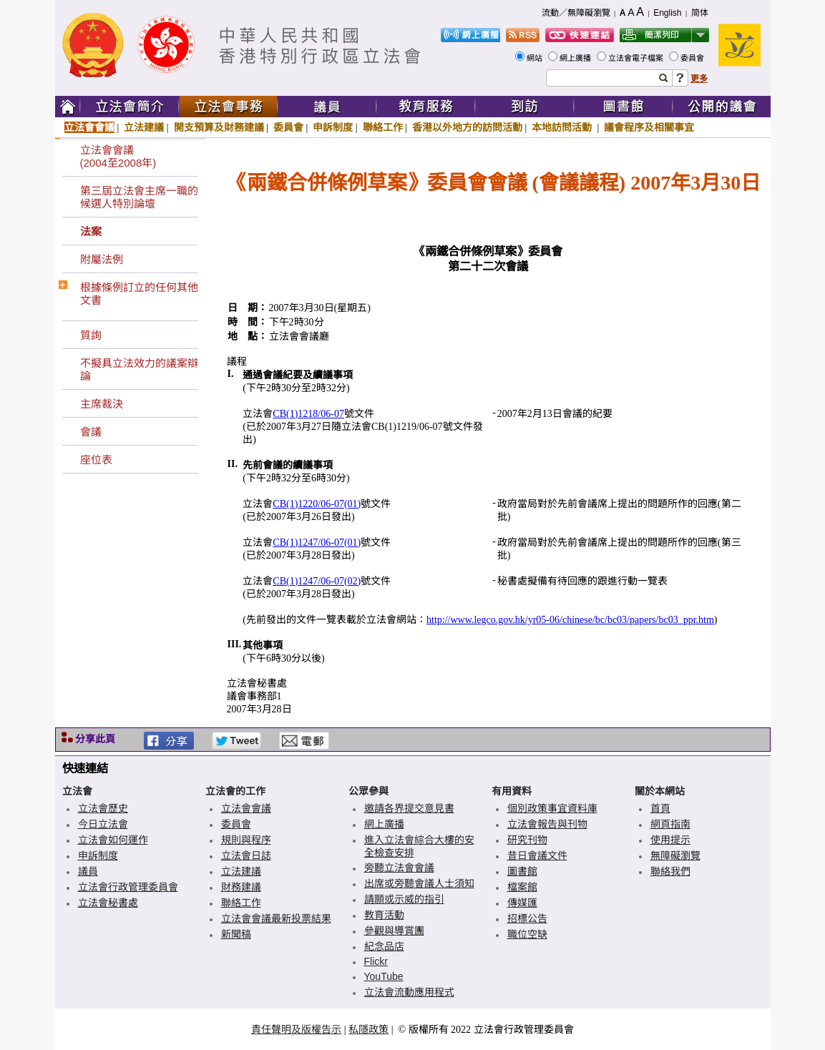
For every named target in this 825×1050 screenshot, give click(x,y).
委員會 (693, 58)
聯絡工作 (383, 127)
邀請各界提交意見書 (409, 808)
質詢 (91, 335)
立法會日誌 (246, 855)
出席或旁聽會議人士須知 (419, 883)
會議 (91, 432)
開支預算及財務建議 (219, 127)
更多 (699, 79)
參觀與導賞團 (394, 930)
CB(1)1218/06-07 (308, 413)
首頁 (660, 808)
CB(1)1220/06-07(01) (317, 504)
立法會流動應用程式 (409, 992)
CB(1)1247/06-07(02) (317, 581)
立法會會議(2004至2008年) (118, 156)
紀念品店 (384, 946)
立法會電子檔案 (636, 58)
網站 (536, 58)
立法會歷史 (103, 808)
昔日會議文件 (537, 855)
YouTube (384, 976)
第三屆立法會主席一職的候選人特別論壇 (139, 197)
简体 (699, 13)
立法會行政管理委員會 (128, 887)
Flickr (376, 961)
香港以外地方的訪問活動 (467, 127)
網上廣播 (576, 58)
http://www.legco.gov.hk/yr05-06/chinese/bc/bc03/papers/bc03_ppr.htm (570, 619)
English (667, 13)
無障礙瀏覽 (675, 855)
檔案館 (522, 887)
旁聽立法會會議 (399, 867)
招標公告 (527, 918)
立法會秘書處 (108, 902)
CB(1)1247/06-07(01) (317, 542)
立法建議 (144, 127)
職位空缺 (527, 934)
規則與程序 (246, 839)
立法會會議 (89, 127)
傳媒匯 (522, 902)
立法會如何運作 (113, 839)
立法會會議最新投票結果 (276, 918)
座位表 (96, 459)
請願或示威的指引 (404, 899)
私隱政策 (368, 1029)
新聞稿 (236, 934)
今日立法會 (103, 824)
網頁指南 (670, 824)
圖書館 (522, 871)
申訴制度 (333, 127)
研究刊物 (527, 839)
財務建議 (241, 887)
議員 (88, 871)
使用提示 (670, 839)
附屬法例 (101, 259)
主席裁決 (101, 404)
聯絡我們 (670, 871)
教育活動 (384, 915)
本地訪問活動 (563, 127)
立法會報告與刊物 (547, 824)
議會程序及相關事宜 (649, 127)
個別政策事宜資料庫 (552, 808)
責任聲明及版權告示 (296, 1029)
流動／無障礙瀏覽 (576, 13)
